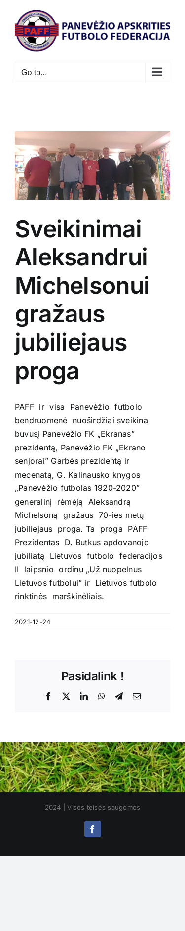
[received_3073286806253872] (92, 165)
